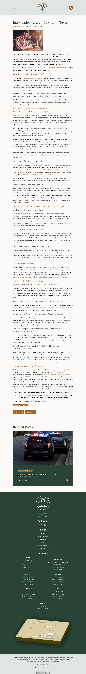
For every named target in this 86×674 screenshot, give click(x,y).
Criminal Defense (20, 405)
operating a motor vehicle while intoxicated (36, 174)
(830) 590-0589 (58, 584)
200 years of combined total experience (57, 374)
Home (43, 533)
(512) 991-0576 (43, 516)
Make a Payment (43, 545)
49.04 (44, 170)
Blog (43, 542)
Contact (43, 548)
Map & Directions (28, 565)
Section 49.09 (17, 115)
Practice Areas (43, 536)
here (43, 401)
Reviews (43, 539)
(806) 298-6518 (28, 584)
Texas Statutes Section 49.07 (31, 78)
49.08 (67, 170)
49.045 (50, 170)
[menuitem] (34, 668)
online (60, 64)
